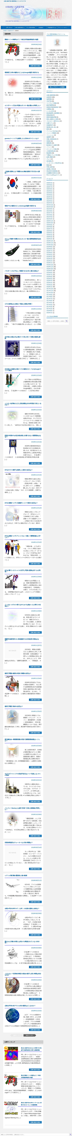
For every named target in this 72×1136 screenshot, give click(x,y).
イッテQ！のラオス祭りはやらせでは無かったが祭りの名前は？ (23, 605)
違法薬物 (48, 161)
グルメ (48, 159)
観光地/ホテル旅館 (51, 145)
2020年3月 (49, 236)
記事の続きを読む (35, 66)
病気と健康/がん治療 (52, 119)
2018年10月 (49, 268)
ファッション (50, 135)
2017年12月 (49, 288)
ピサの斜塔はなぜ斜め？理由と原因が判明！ (19, 304)
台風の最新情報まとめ (20, 28)
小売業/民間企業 (50, 151)
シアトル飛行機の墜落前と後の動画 (16, 875)
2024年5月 (49, 191)
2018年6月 (49, 276)
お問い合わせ (9, 27)
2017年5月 (49, 302)
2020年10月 (49, 223)
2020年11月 (49, 221)
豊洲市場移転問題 (51, 117)
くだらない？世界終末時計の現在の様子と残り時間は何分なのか (23, 974)
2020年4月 (49, 235)
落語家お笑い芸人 (51, 127)
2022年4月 (49, 203)
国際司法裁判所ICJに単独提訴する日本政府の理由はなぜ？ (22, 639)
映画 (47, 129)
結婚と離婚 (49, 157)
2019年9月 (49, 246)
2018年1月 (49, 286)
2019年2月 (49, 260)
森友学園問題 (50, 105)
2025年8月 (49, 185)
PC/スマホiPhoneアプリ (53, 175)
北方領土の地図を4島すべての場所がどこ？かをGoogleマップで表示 (23, 369)
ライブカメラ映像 (51, 103)
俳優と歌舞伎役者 (51, 139)
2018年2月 (49, 284)
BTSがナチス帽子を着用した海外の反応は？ (19, 470)
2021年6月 (49, 215)
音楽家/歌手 (49, 125)
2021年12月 (49, 205)
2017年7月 (49, 298)
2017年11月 (49, 290)
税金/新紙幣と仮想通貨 (52, 113)
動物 (47, 165)
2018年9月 (49, 270)
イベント (48, 147)
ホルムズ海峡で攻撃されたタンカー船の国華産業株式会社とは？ (23, 239)
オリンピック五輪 (51, 149)
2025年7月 (49, 187)
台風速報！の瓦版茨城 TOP (8, 30)
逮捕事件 (48, 137)
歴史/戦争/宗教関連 (51, 171)
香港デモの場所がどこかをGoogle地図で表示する (20, 206)
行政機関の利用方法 (52, 173)
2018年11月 (49, 266)
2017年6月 (49, 300)
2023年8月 (49, 193)
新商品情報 (49, 115)
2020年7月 (49, 229)
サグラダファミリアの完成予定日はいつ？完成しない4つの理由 (22, 774)
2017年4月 (49, 304)
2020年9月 (49, 225)
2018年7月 (49, 274)
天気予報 (48, 101)
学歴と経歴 (49, 167)
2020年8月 (49, 226)
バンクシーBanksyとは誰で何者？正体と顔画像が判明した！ (22, 808)
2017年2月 (49, 308)
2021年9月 (49, 209)
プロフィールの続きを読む (57, 87)
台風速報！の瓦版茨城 (14, 7)
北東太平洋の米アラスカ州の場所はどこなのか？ (20, 1006)
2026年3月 (49, 183)
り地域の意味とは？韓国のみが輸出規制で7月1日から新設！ (22, 172)
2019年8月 (49, 248)
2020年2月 (49, 238)
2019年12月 (49, 241)
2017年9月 (49, 294)
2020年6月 (49, 231)
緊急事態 (48, 153)
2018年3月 (49, 282)
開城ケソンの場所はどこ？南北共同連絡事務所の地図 (21, 39)
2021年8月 (49, 211)
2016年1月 (49, 312)
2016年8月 (49, 310)
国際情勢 (48, 143)
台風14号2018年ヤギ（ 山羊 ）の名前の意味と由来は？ (22, 908)
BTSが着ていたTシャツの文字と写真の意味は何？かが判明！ (22, 571)
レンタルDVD (50, 111)
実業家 (48, 141)
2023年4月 (49, 197)
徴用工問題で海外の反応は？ (14, 706)
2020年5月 (49, 232)
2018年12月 (49, 264)
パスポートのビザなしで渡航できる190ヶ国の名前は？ (22, 271)
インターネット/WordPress (54, 163)
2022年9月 (49, 199)
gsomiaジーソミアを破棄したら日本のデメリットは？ (22, 138)
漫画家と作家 (50, 169)
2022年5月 (49, 201)
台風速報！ (41, 27)
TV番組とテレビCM (51, 155)
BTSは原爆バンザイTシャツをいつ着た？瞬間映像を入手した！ (22, 536)
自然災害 (48, 97)
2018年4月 (49, 280)
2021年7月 (49, 213)
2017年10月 (49, 292)
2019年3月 (49, 258)
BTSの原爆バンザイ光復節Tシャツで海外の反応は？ (21, 503)
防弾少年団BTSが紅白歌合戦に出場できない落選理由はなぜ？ (23, 436)
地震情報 (48, 99)
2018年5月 (49, 278)
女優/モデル (49, 123)
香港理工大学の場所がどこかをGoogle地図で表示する (22, 72)
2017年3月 (49, 306)
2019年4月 (49, 256)
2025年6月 (49, 189)
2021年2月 (49, 219)
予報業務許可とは (52, 27)
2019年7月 (49, 251)
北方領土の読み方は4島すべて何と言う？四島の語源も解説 (22, 337)
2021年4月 (49, 216)
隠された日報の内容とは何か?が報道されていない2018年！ (22, 942)
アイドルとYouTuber (52, 131)
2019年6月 (49, 252)
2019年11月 (49, 242)
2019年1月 (49, 262)
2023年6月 (49, 195)
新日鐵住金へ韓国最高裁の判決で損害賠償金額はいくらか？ (22, 740)
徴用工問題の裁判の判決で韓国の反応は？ (18, 673)
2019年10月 (49, 245)
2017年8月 (49, 296)
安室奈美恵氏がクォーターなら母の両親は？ (19, 842)
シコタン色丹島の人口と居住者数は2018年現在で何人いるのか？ (23, 404)
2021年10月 (49, 207)
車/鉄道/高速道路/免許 (52, 107)
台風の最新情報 (50, 95)
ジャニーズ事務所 (51, 133)
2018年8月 (49, 272)
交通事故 (48, 109)
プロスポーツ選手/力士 (52, 121)
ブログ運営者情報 (30, 27)
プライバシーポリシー (62, 28)
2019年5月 (49, 254)
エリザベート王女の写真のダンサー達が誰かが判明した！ (23, 105)
